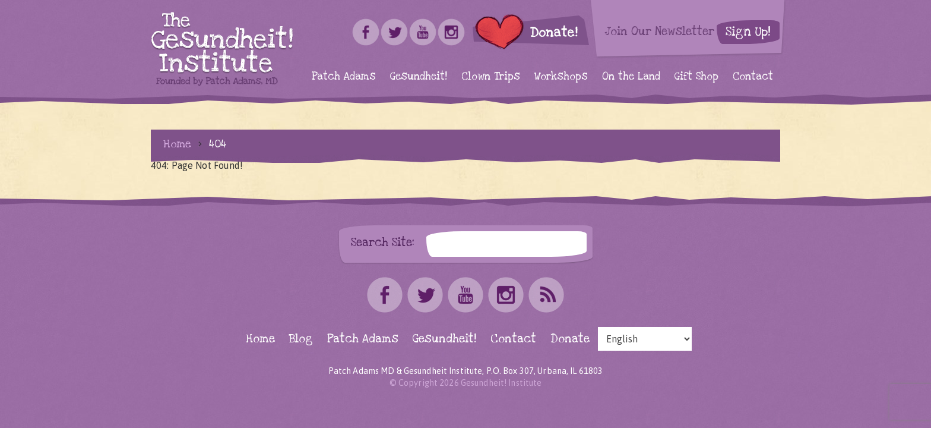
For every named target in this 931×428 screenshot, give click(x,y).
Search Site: (382, 242)
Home (177, 144)
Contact (753, 76)
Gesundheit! (418, 76)
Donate (570, 339)
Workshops (561, 76)
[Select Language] (645, 339)
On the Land (631, 76)
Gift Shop (696, 76)
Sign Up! (748, 32)
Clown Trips (490, 76)
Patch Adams (344, 76)
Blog (301, 339)
